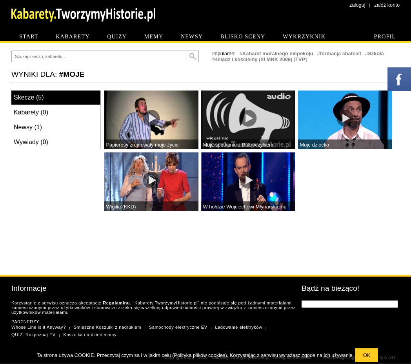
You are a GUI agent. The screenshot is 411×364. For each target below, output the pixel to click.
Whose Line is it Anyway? (38, 327)
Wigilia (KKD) (121, 207)
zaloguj (357, 5)
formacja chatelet (340, 53)
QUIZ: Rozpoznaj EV (33, 334)
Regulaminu (116, 303)
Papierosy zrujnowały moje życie (142, 145)
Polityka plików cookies (200, 355)
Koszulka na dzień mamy (90, 334)
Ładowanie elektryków (238, 327)
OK (367, 355)
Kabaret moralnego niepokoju (277, 53)
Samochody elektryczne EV (178, 327)
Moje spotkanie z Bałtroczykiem (238, 145)
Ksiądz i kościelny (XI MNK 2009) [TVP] (260, 59)
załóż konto (387, 5)
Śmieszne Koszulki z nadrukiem (107, 327)
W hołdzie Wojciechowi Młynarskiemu (245, 207)
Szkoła (376, 53)
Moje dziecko (314, 145)
